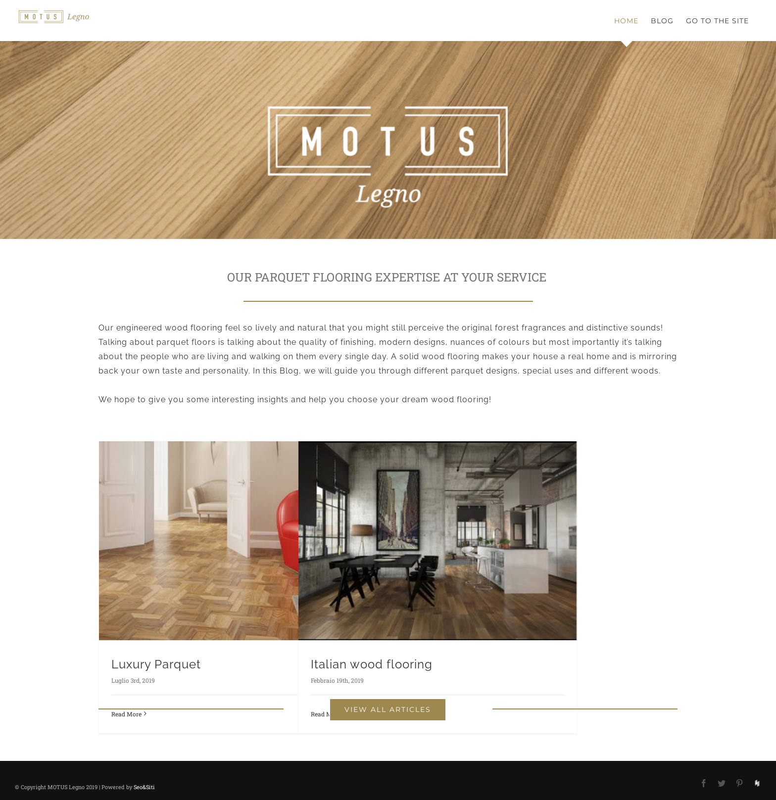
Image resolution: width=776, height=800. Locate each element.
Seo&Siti (144, 787)
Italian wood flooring (372, 664)
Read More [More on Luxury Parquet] (126, 714)
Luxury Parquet (156, 664)
